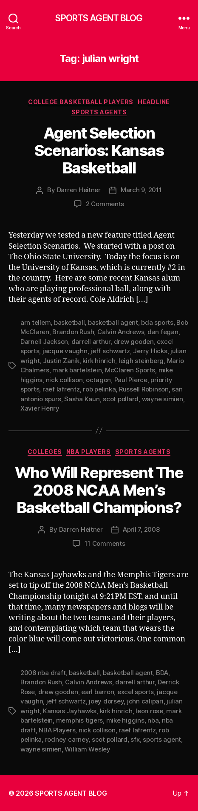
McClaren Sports (130, 370)
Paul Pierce (130, 380)
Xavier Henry (39, 408)
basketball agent (113, 322)
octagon (98, 380)
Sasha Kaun (81, 399)
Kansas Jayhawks (69, 711)
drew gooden (134, 341)
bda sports (157, 322)
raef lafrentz (61, 389)
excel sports (135, 692)
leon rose (149, 711)
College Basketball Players (80, 101)
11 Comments (105, 543)
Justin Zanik (61, 361)
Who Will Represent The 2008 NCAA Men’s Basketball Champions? (99, 490)
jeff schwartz (110, 351)
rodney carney (67, 739)
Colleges (45, 451)
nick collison (64, 380)
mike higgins (125, 720)
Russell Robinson (144, 389)
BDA (162, 673)
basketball (69, 322)
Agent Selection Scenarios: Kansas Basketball (99, 150)
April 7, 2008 (141, 529)
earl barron (97, 692)
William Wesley (87, 749)
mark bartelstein (77, 370)
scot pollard (121, 399)
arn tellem (35, 322)
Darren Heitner (79, 190)
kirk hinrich (98, 361)
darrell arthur (90, 341)
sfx (134, 739)
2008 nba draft (42, 673)
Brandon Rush (73, 332)
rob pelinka (99, 389)
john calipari (145, 701)
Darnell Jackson (44, 341)
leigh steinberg (141, 361)
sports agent (162, 739)
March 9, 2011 (141, 190)
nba (152, 720)
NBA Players (88, 451)
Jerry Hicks (150, 351)
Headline (154, 101)
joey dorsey (106, 701)
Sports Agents (99, 112)
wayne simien (162, 399)
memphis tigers (79, 720)
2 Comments (105, 204)
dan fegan (162, 332)
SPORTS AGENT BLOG (98, 18)
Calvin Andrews (120, 332)
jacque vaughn (65, 351)
